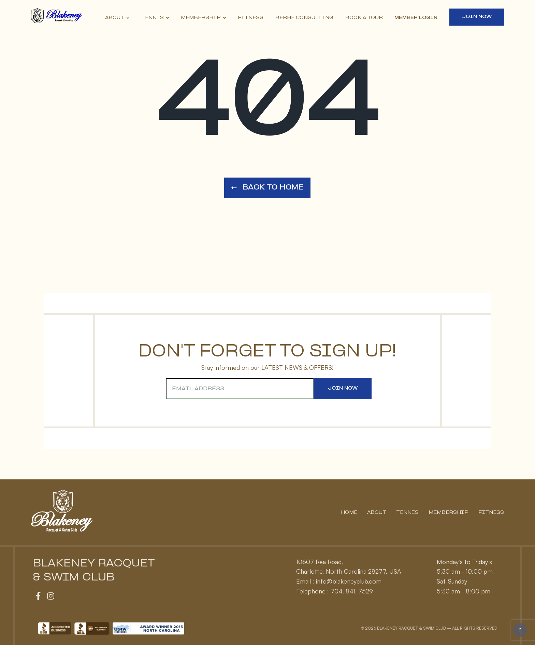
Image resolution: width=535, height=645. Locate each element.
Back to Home (267, 188)
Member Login (415, 17)
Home (349, 512)
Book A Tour (364, 17)
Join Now (477, 16)
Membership (201, 17)
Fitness (250, 17)
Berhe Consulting (304, 17)
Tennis (152, 17)
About (114, 17)
